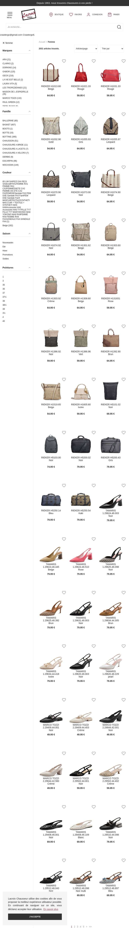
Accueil (42, 42)
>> (90, 926)
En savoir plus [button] (51, 909)
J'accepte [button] (35, 917)
